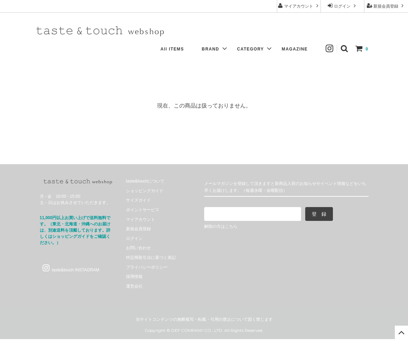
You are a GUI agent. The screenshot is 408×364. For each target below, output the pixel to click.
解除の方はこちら (220, 226)
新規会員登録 (386, 6)
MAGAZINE (298, 49)
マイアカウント (299, 6)
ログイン (342, 6)
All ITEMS (176, 49)
